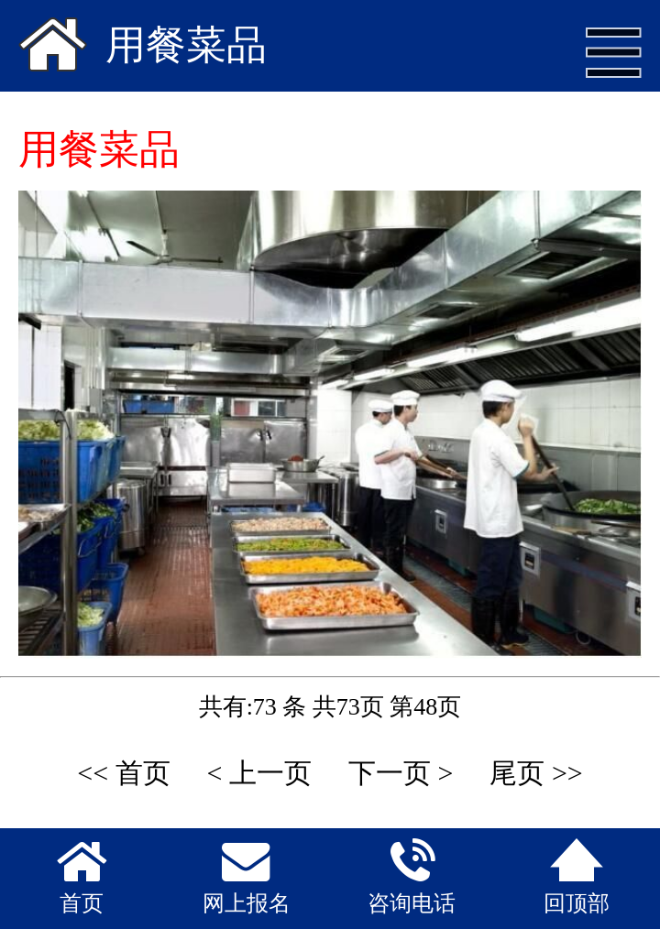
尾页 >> (536, 773)
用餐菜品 (186, 45)
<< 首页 (123, 773)
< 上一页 (259, 773)
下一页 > (400, 773)
